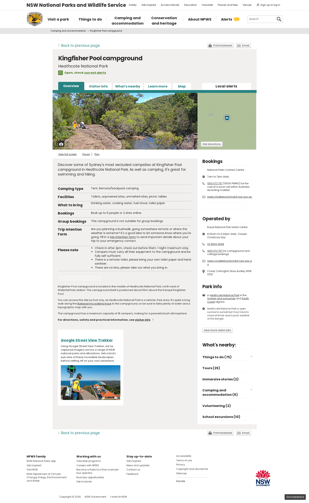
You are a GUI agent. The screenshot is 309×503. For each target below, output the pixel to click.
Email (245, 45)
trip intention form (123, 237)
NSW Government (95, 496)
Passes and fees (228, 5)
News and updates (138, 465)
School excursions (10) (221, 417)
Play (97, 154)
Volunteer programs (88, 461)
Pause (86, 154)
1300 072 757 (215, 183)
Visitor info (98, 86)
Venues (247, 5)
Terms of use (184, 460)
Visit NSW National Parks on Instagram (39, 496)
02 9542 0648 (215, 244)
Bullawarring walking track (94, 304)
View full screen (67, 154)
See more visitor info (217, 330)
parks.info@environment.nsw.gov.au (229, 196)
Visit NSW (32, 469)
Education (190, 5)
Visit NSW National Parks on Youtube (47, 496)
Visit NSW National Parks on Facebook (30, 496)
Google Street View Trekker (87, 340)
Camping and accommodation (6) (220, 392)
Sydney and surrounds (221, 298)
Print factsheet (222, 45)
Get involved (84, 481)
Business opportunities (90, 477)
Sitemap (181, 473)
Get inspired (148, 5)
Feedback (132, 474)
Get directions (212, 144)
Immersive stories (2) (220, 379)
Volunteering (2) (216, 406)
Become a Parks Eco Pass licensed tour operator (97, 471)
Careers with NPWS (87, 465)
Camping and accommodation (68, 30)
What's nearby (127, 86)
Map (182, 86)
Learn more (157, 86)
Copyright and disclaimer (192, 469)
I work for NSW (118, 496)
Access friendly (170, 5)
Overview (71, 86)
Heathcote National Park (224, 295)
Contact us (133, 469)
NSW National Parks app (41, 461)
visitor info (142, 320)
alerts (226, 86)
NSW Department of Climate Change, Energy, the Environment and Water (47, 477)
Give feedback (295, 497)
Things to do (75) (217, 357)
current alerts (95, 73)
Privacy (180, 464)
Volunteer (207, 5)
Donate (180, 481)
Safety (133, 5)
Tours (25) (211, 368)
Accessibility (183, 456)
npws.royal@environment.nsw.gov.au (229, 262)
